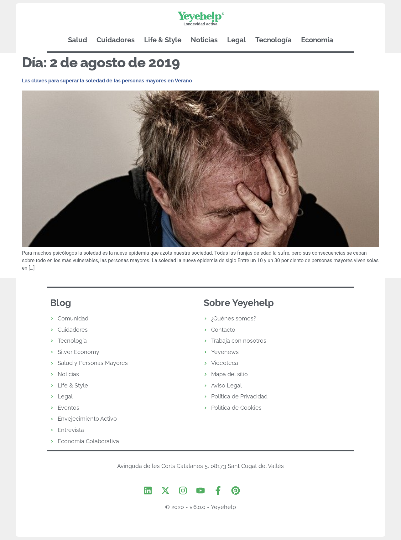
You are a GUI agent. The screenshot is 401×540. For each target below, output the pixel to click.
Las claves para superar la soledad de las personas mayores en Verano (107, 81)
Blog (60, 302)
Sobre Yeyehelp (239, 302)
